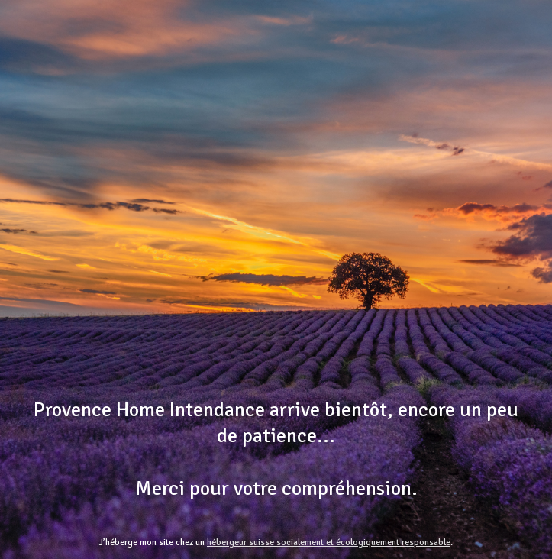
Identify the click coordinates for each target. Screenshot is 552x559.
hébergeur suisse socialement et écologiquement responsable (328, 542)
